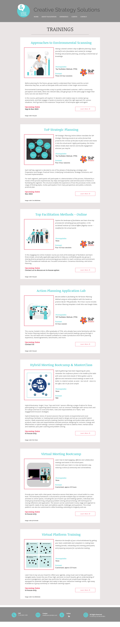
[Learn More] (85, 109)
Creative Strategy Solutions (67, 10)
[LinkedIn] (69, 616)
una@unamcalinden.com (50, 615)
